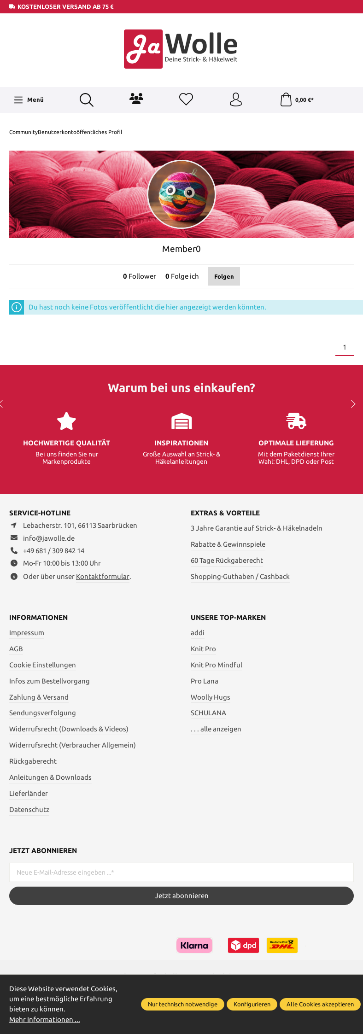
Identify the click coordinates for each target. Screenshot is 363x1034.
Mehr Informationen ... (44, 1019)
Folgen (224, 276)
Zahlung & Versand (39, 697)
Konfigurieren (252, 1004)
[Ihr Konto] (236, 100)
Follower (139, 276)
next (351, 404)
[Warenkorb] (296, 100)
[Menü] (28, 100)
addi (198, 633)
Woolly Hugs (210, 697)
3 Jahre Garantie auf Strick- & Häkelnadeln (256, 528)
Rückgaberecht (33, 761)
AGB (16, 649)
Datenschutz (29, 809)
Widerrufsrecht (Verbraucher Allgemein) (72, 745)
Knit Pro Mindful (216, 665)
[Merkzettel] (186, 100)
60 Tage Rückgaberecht (227, 560)
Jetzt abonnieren (182, 896)
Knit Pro (203, 649)
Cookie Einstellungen (42, 665)
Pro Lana (204, 681)
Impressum (26, 633)
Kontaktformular (102, 576)
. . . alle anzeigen (216, 729)
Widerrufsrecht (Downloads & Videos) (69, 729)
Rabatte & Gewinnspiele (228, 544)
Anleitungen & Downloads (50, 777)
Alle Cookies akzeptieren (320, 1004)
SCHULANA (208, 713)
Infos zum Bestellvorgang (49, 681)
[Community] (136, 98)
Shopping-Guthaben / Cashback (240, 576)
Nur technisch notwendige (182, 1004)
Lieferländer (28, 793)
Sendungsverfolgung (42, 713)
